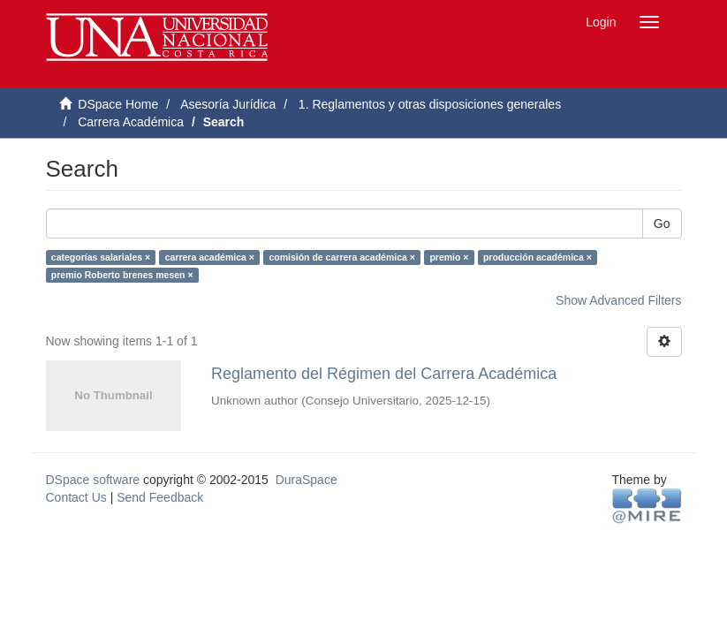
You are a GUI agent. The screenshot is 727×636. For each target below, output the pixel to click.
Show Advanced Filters (618, 300)
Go (662, 223)
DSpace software (93, 480)
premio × (448, 257)
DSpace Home (118, 104)
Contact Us (76, 497)
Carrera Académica (131, 122)
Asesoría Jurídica (228, 104)
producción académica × (537, 257)
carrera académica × (209, 257)
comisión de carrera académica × (341, 257)
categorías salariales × (100, 257)
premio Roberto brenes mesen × (122, 274)
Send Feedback (160, 497)
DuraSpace (306, 480)
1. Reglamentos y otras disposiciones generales (430, 104)
